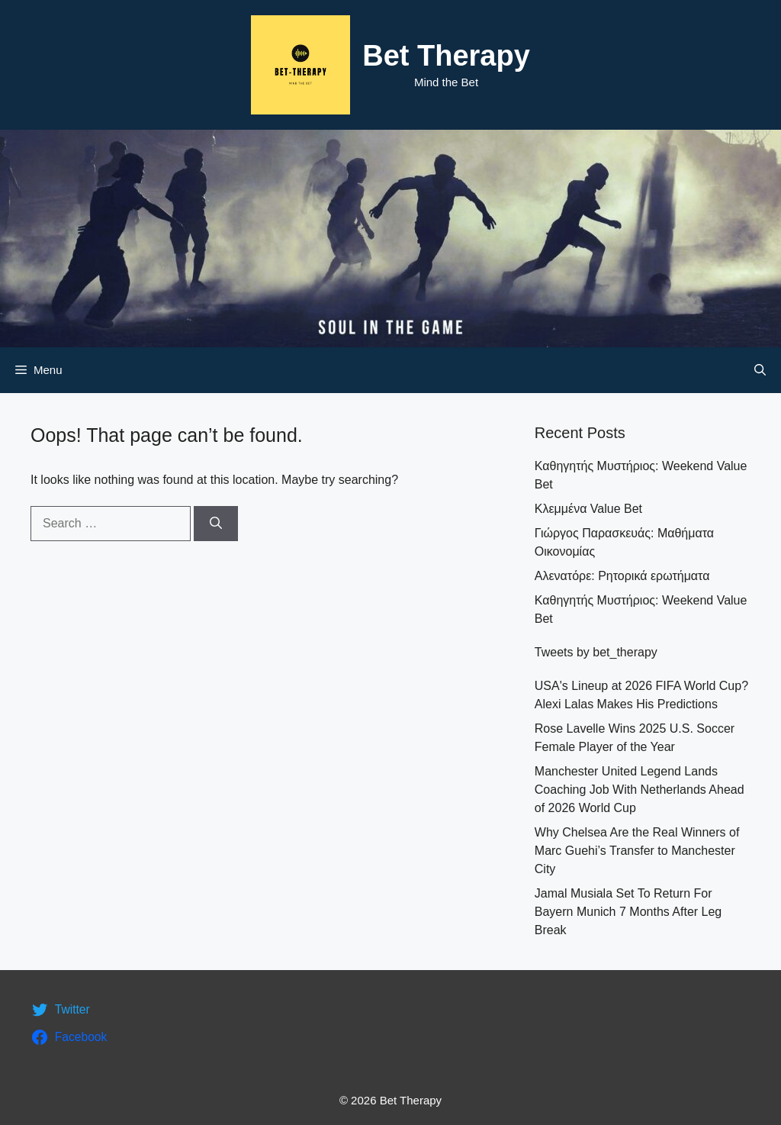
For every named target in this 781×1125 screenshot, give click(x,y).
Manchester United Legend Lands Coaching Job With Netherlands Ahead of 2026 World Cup (639, 789)
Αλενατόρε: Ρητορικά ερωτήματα (622, 575)
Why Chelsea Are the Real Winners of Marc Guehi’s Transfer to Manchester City (637, 850)
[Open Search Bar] (760, 370)
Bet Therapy (446, 56)
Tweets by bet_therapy (596, 652)
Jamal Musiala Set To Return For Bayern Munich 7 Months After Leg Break (628, 911)
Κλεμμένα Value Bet (588, 508)
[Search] (216, 523)
